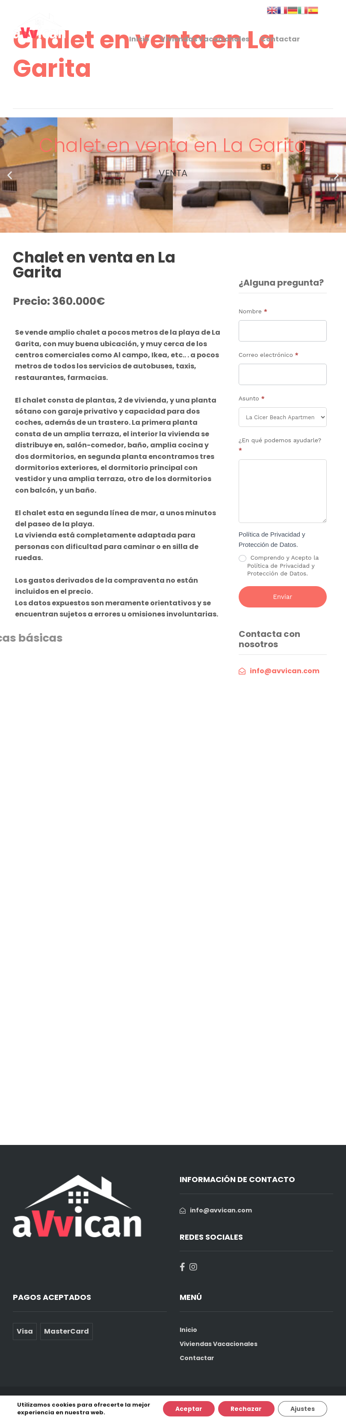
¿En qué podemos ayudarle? (280, 445)
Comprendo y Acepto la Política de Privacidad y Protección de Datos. (279, 565)
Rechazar (245, 1408)
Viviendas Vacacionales (204, 39)
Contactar (280, 39)
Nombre (253, 311)
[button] (9, 175)
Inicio (139, 39)
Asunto (252, 398)
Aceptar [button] (187, 1408)
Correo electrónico (269, 354)
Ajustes (302, 1408)
